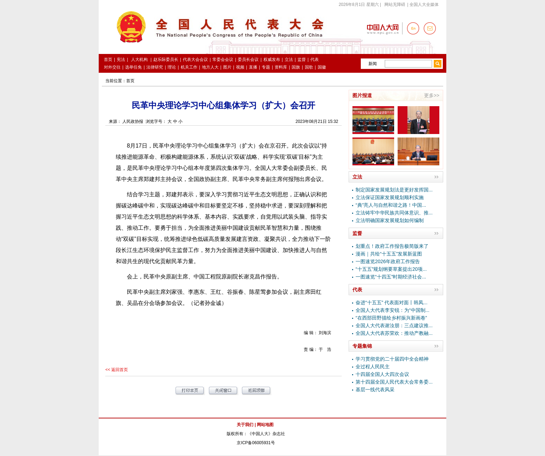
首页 (130, 80)
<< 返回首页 (116, 369)
